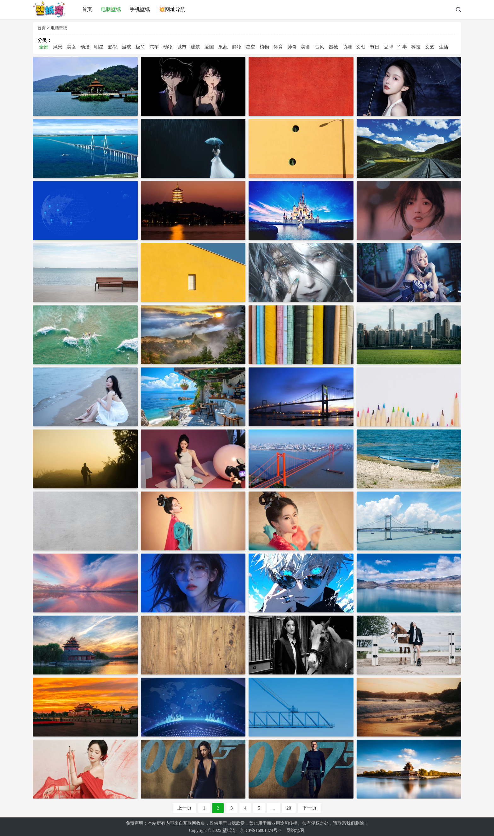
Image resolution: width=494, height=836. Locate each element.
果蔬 (223, 46)
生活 (443, 46)
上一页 (184, 807)
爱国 (209, 46)
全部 (44, 46)
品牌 (388, 46)
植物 (264, 46)
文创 (360, 46)
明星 (99, 46)
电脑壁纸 (59, 28)
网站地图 (295, 829)
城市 (182, 46)
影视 (113, 46)
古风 (319, 46)
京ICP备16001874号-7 (260, 829)
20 (288, 807)
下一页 (309, 807)
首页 (41, 28)
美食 (305, 46)
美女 (71, 46)
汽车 (154, 46)
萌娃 (347, 46)
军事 (402, 46)
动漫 (85, 46)
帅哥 (292, 46)
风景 (57, 46)
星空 (250, 46)
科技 (416, 46)
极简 (140, 46)
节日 (374, 46)
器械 (333, 46)
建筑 (195, 46)
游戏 (126, 46)
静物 (237, 46)
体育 (278, 46)
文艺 (429, 46)
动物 (168, 46)
